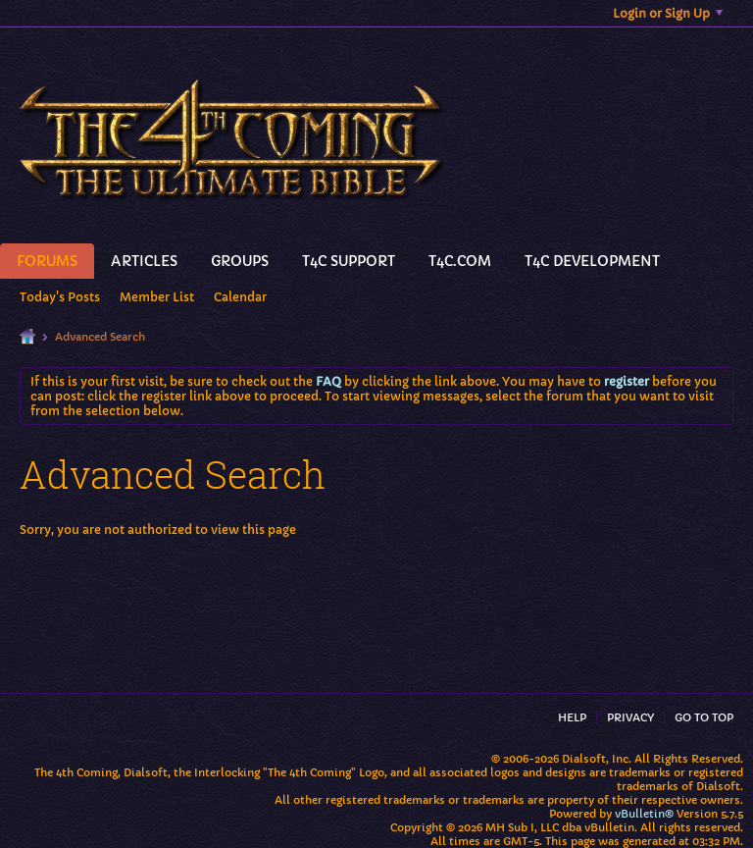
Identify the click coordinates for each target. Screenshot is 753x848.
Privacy (630, 717)
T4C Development (592, 261)
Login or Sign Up (668, 13)
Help (572, 717)
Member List (157, 297)
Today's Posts (60, 297)
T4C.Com (459, 261)
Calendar (240, 297)
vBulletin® (644, 814)
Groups (240, 261)
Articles (144, 261)
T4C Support (348, 261)
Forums (47, 261)
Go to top (704, 717)
